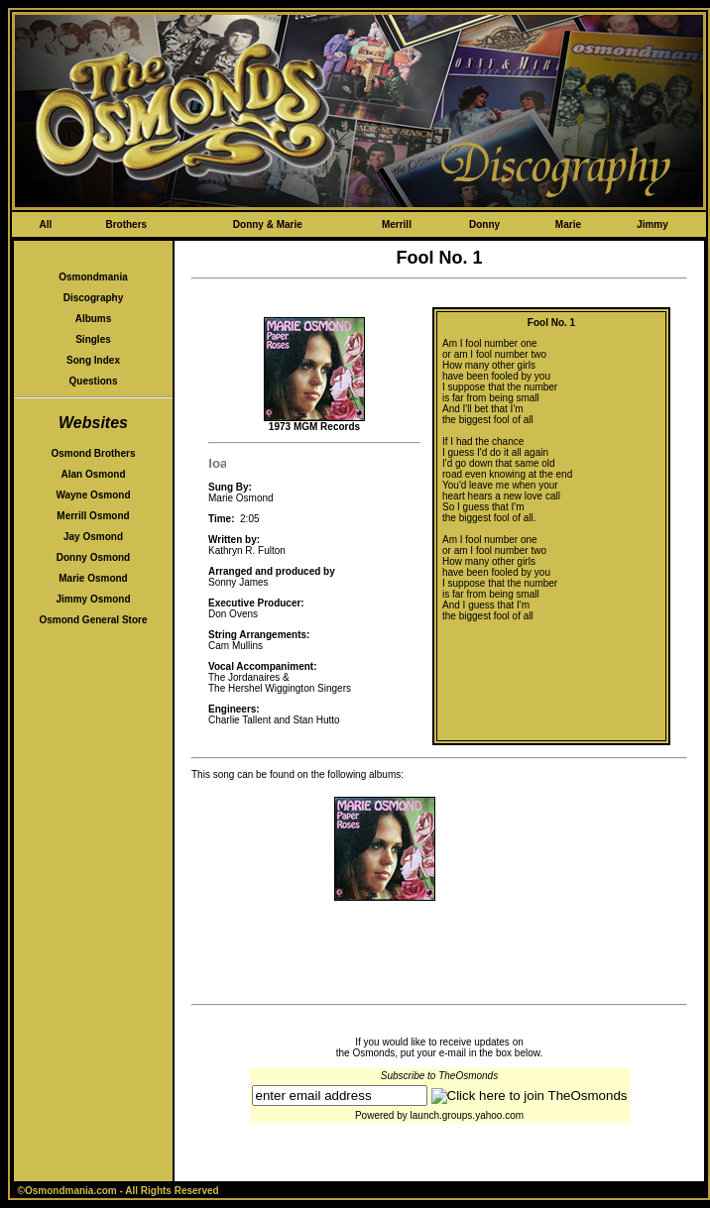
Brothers (126, 224)
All (45, 224)
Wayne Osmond (93, 495)
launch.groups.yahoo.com (468, 1115)
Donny (484, 224)
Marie (568, 224)
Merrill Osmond (93, 515)
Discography (93, 297)
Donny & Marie (267, 224)
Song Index (93, 360)
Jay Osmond (93, 536)
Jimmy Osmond (93, 599)
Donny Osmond (93, 557)
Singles (93, 339)
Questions (93, 381)
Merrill (397, 224)
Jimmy (652, 224)
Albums (93, 318)
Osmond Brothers (93, 453)
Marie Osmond (93, 578)
